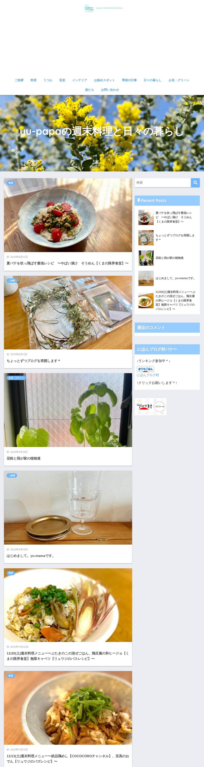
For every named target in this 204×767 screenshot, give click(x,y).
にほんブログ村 (148, 376)
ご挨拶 (19, 80)
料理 (33, 80)
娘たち (89, 89)
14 (76, 527)
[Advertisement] (102, 46)
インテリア (79, 80)
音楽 (62, 80)
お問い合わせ (110, 89)
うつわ (47, 80)
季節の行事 (129, 80)
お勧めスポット (104, 80)
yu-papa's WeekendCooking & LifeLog (102, 8)
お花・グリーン (179, 80)
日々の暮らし (153, 80)
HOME (102, 750)
